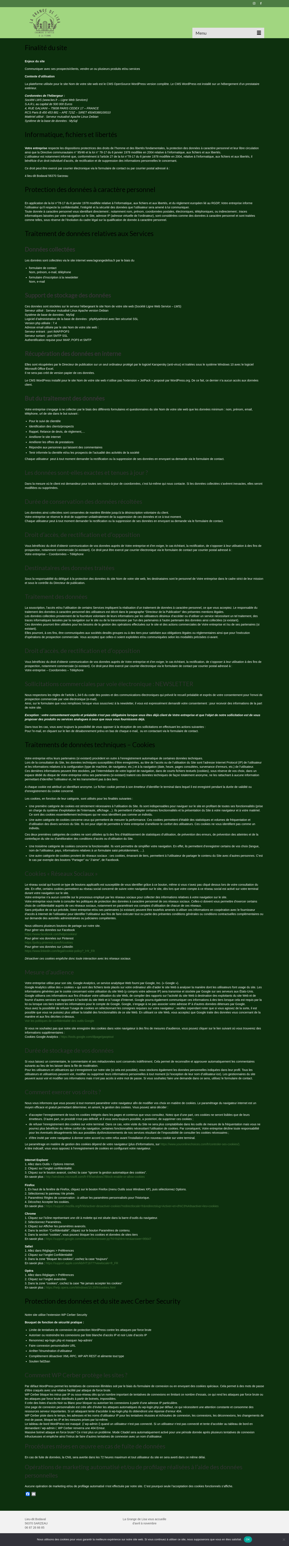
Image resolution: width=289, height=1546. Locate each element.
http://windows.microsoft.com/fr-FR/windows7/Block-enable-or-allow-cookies (95, 1176)
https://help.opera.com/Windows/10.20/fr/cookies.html (81, 1287)
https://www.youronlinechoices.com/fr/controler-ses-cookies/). (200, 1144)
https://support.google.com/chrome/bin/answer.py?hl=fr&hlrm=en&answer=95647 (98, 1238)
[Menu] (228, 33)
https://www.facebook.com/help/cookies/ (51, 934)
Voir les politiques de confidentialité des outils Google (59, 1020)
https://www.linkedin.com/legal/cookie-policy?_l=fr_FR (60, 951)
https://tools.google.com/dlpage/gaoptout (86, 1036)
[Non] (284, 1539)
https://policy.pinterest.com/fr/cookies (49, 942)
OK (248, 1539)
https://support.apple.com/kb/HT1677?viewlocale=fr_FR (82, 1263)
